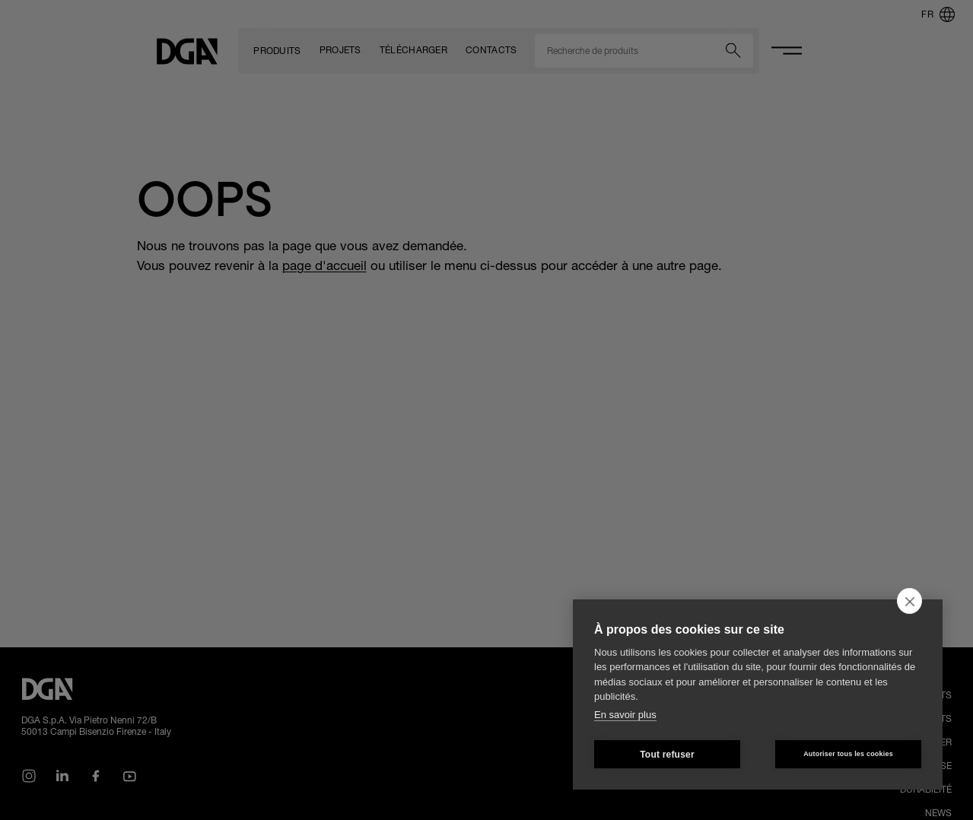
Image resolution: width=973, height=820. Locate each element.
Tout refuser (667, 754)
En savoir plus (625, 714)
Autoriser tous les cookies (848, 754)
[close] (909, 601)
